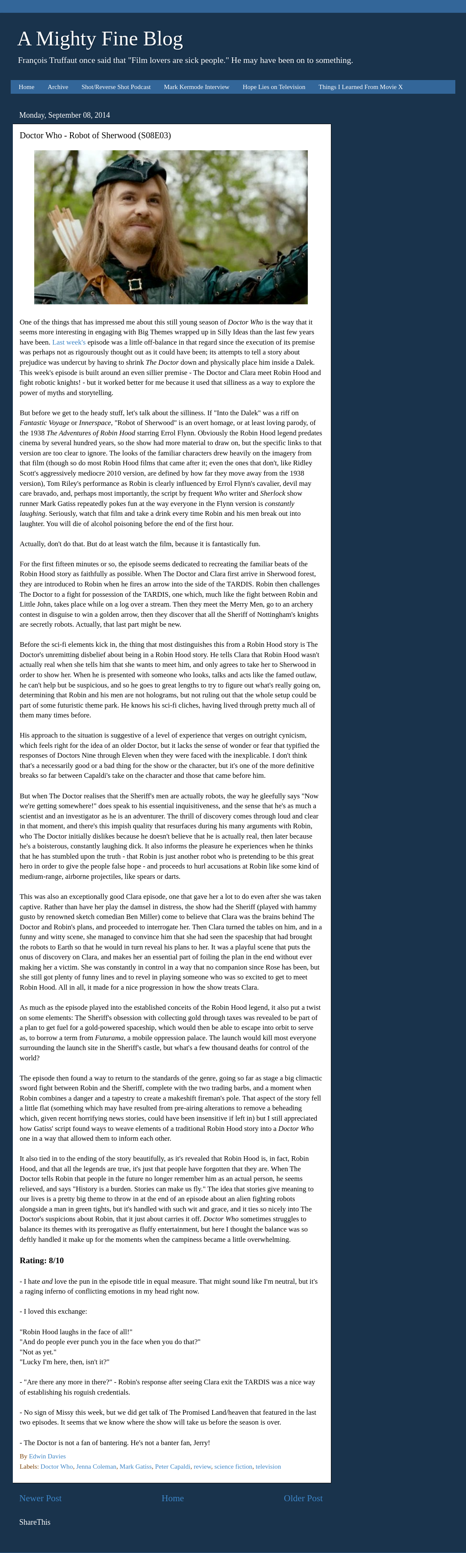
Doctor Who (57, 1466)
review (202, 1466)
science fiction (233, 1466)
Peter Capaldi (173, 1466)
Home (27, 86)
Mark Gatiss (136, 1466)
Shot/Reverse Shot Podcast (116, 86)
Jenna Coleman (96, 1466)
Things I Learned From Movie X (361, 86)
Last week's (69, 342)
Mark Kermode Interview (196, 86)
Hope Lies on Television (274, 86)
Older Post (303, 1498)
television (268, 1466)
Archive (57, 86)
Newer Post (40, 1498)
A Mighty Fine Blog (100, 38)
